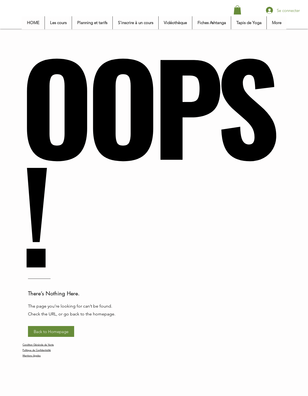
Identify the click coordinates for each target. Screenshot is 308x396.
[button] (237, 9)
